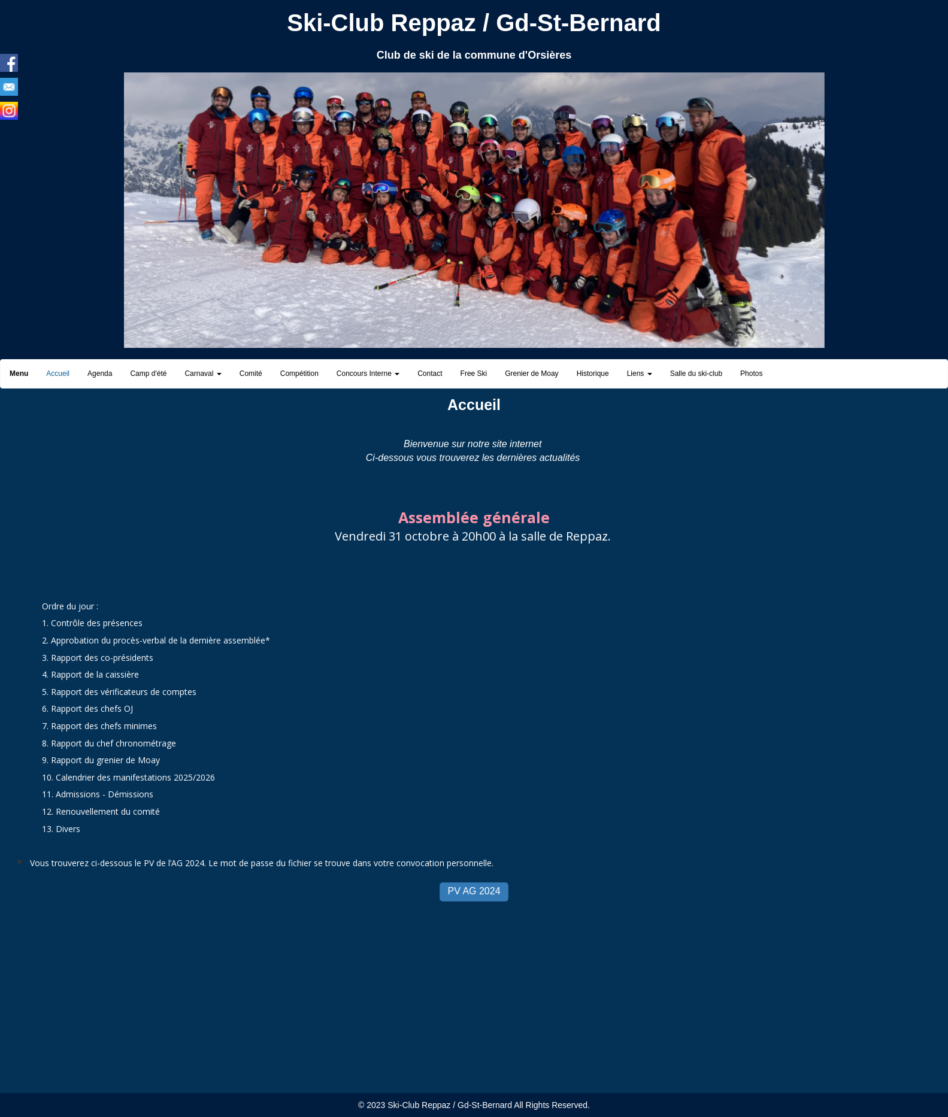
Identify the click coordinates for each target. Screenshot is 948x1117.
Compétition (299, 373)
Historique (593, 373)
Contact (429, 373)
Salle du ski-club (696, 373)
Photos (751, 373)
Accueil (57, 373)
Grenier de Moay (531, 373)
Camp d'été (148, 373)
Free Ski (474, 373)
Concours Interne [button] (368, 373)
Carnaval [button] (202, 373)
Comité (251, 373)
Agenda (99, 373)
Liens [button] (639, 373)
